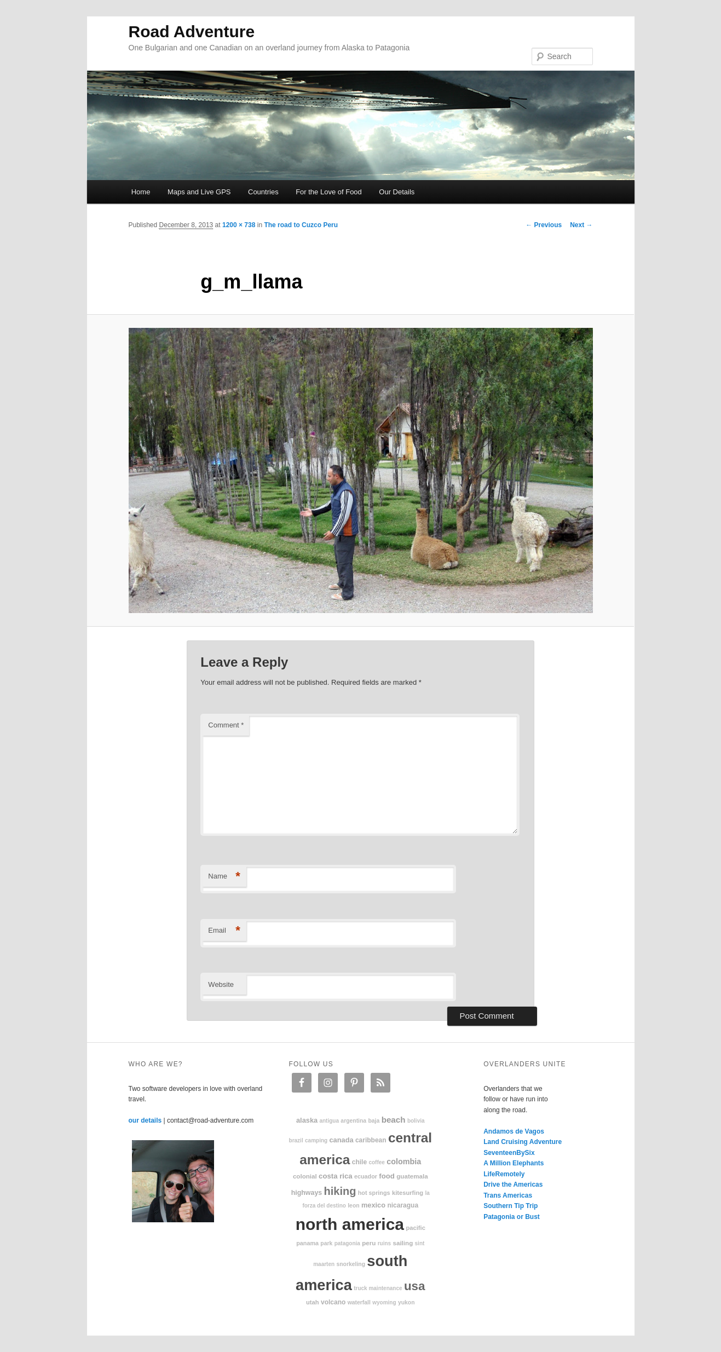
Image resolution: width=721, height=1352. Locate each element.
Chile (359, 1162)
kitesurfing (407, 1192)
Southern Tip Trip (510, 1206)
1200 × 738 (238, 225)
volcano (333, 1302)
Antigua (329, 1121)
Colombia (404, 1161)
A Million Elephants (513, 1163)
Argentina (353, 1121)
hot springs (374, 1192)
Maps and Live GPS (199, 192)
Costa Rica (336, 1176)
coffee (376, 1162)
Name (224, 877)
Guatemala (412, 1176)
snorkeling (350, 1264)
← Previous (544, 225)
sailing (403, 1242)
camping (316, 1140)
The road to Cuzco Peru (301, 225)
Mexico (373, 1205)
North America (350, 1224)
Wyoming (384, 1302)
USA (414, 1286)
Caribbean (371, 1140)
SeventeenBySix (508, 1153)
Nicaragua (402, 1205)
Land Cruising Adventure (522, 1142)
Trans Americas (507, 1195)
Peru (369, 1242)
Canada (341, 1140)
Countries (263, 192)
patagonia (347, 1243)
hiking (340, 1191)
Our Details (396, 192)
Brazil (296, 1140)
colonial (305, 1176)
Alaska (307, 1120)
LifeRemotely (503, 1174)
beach (394, 1119)
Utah (312, 1302)
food (387, 1176)
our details (145, 1120)
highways (306, 1193)
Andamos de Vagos (513, 1131)
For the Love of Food (329, 192)
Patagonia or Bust (511, 1217)
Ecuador (365, 1176)
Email (224, 931)
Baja (373, 1121)
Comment (226, 725)
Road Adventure (192, 31)
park (326, 1243)
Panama (307, 1243)
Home (141, 192)
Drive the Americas (513, 1184)
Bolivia (416, 1121)
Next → (581, 225)
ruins (384, 1243)
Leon (353, 1206)
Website (221, 984)
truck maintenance (378, 1288)
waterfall (359, 1302)
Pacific (415, 1227)
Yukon (406, 1302)
